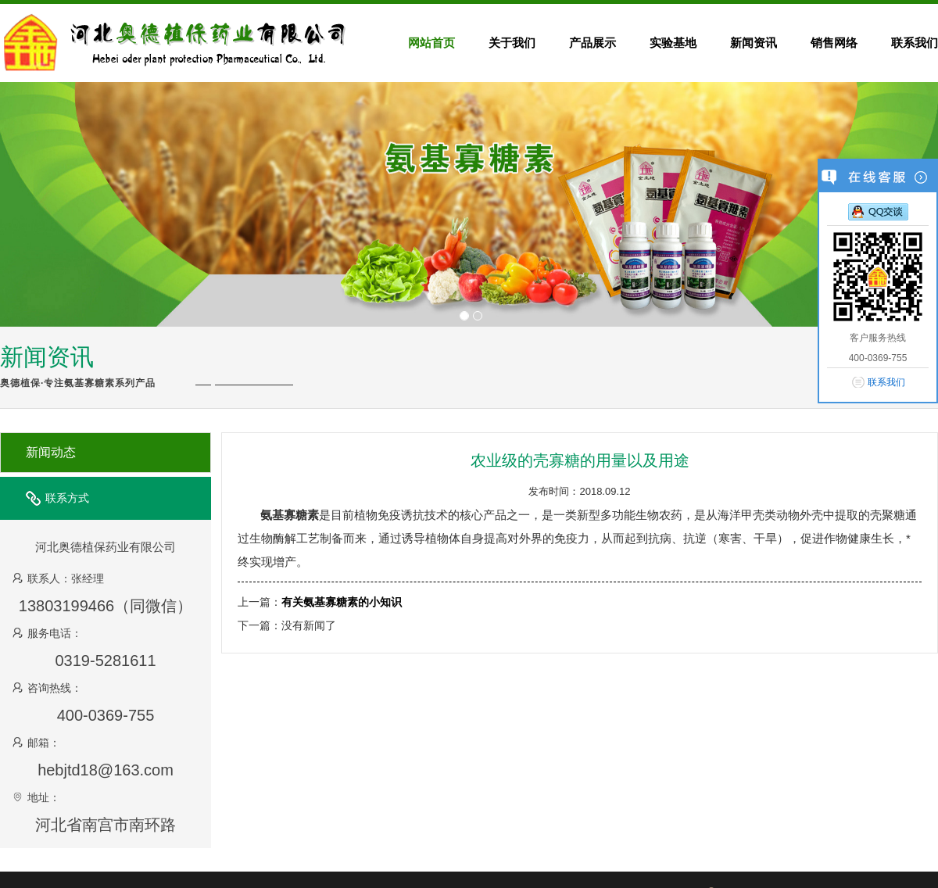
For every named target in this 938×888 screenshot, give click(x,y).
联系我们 (886, 382)
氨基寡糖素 (289, 514)
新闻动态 (51, 452)
